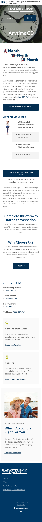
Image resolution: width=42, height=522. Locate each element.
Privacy (5, 482)
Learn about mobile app (15, 379)
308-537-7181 (24, 97)
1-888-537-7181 (18, 312)
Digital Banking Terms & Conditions (14, 490)
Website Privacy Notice (10, 486)
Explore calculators (13, 345)
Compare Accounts (12, 452)
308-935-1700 (10, 298)
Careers (5, 478)
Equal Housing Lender (22, 508)
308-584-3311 (10, 306)
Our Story (21, 266)
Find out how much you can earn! (21, 173)
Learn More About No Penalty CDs (21, 107)
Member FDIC (21, 505)
